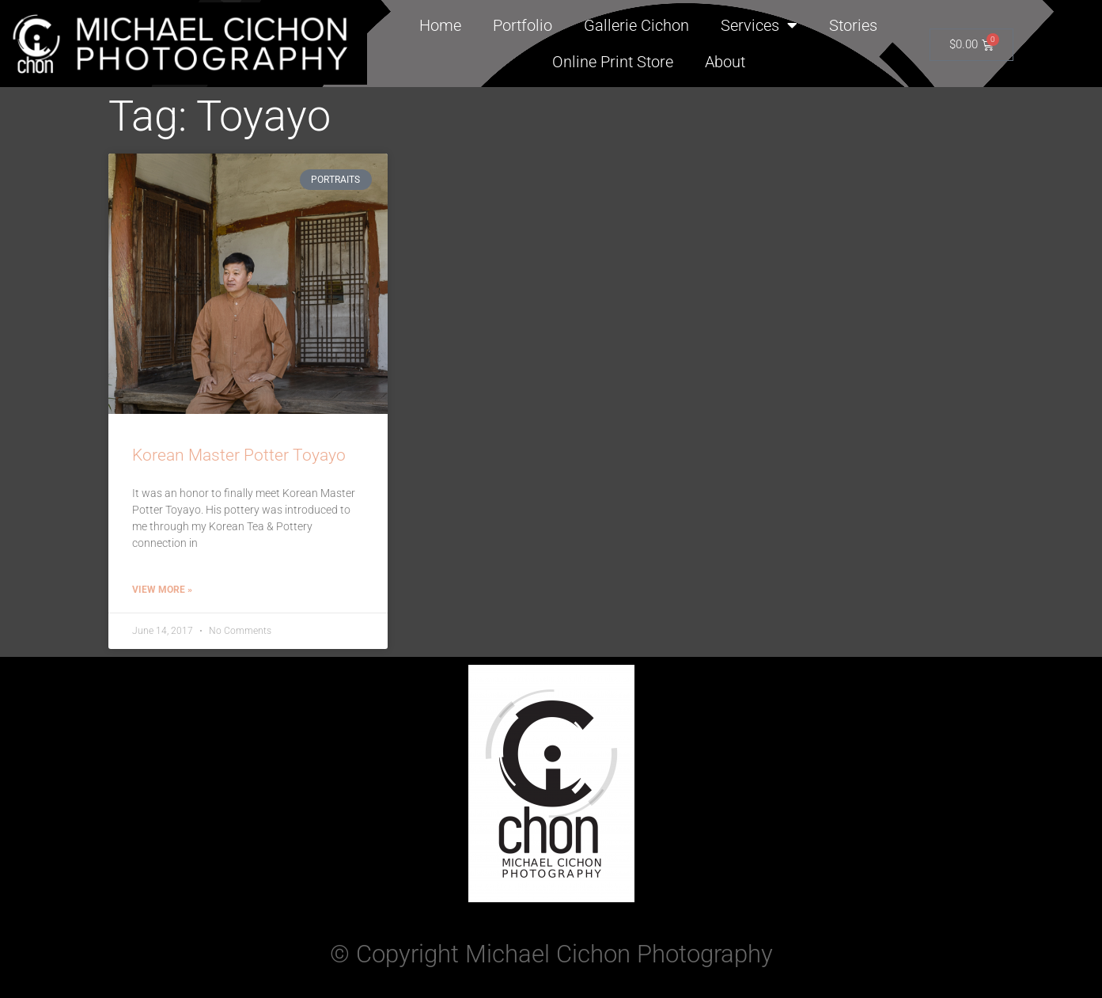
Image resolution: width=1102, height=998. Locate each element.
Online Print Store (612, 61)
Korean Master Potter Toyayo (239, 455)
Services (759, 25)
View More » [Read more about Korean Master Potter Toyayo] (162, 589)
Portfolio (522, 25)
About (725, 61)
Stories (853, 25)
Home (440, 25)
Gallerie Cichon (636, 25)
